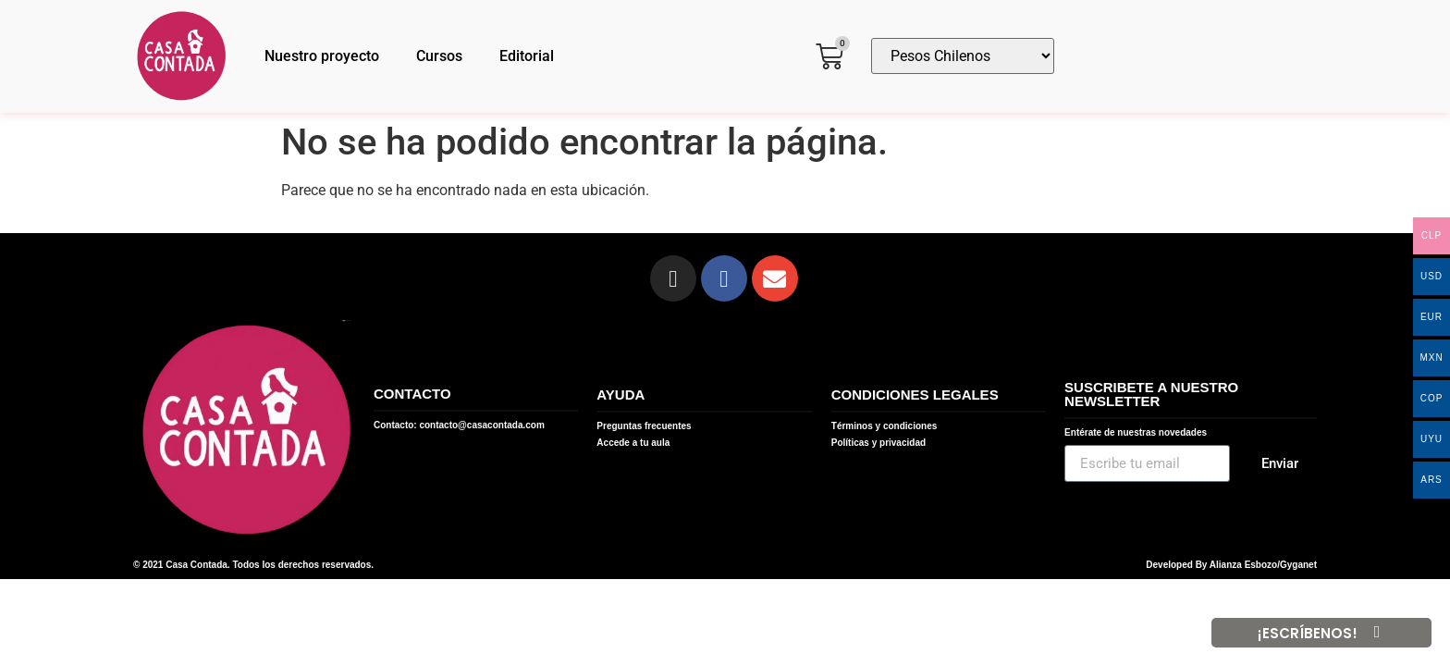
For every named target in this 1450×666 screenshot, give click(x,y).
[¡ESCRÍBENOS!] (1377, 632)
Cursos (439, 56)
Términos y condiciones (884, 426)
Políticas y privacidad (878, 443)
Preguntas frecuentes (643, 426)
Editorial (526, 56)
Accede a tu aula (633, 443)
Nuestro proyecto (321, 56)
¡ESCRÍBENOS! (1308, 633)
